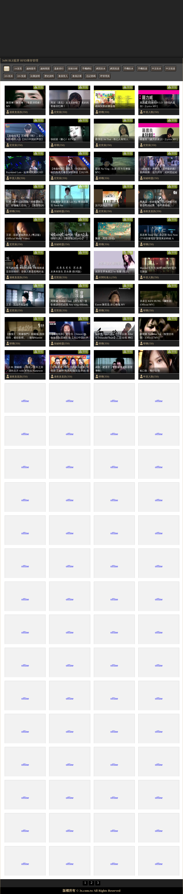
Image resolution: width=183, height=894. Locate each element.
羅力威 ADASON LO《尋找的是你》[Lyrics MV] (157, 104)
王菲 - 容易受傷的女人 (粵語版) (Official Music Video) (23, 236)
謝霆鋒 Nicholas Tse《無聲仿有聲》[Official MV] (157, 336)
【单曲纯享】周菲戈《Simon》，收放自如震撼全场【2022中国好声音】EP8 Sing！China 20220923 (69, 336)
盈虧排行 (59, 68)
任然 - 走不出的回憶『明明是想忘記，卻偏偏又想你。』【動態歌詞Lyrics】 (25, 203)
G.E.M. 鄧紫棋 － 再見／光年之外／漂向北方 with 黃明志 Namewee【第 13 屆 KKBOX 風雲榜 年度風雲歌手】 (25, 369)
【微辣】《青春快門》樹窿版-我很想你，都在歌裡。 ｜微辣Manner (25, 336)
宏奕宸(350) (60, 112)
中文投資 (170, 68)
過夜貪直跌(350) (18, 112)
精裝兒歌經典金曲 (105, 106)
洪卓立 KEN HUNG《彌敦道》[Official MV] (157, 303)
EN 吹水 (9, 76)
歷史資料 (49, 76)
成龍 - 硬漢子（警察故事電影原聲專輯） (113, 369)
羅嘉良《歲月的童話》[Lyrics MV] (159, 139)
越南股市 (31, 68)
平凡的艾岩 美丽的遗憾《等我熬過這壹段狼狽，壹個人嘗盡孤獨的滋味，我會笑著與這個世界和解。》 (25, 269)
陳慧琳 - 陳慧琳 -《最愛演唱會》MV (24, 104)
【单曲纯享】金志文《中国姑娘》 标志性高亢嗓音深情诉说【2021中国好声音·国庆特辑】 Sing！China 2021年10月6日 (69, 170)
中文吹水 (156, 68)
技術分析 (73, 68)
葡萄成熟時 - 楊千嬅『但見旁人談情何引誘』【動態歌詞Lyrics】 (69, 236)
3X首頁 (18, 68)
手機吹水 (128, 68)
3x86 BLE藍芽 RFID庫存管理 (20, 60)
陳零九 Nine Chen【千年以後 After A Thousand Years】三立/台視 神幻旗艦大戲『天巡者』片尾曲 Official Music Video (114, 336)
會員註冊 (77, 76)
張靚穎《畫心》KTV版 (63, 139)
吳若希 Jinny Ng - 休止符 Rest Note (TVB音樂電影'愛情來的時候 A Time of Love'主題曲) (159, 236)
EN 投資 (22, 76)
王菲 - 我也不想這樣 (17, 304)
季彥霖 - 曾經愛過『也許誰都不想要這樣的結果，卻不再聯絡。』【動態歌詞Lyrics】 (158, 203)
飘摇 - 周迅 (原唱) (105, 238)
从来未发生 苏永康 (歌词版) (66, 271)
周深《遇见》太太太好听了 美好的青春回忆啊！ (70, 104)
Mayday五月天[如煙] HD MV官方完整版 (158, 269)
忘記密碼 (91, 76)
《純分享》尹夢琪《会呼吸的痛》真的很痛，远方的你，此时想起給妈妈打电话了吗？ (158, 170)
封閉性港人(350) (108, 277)
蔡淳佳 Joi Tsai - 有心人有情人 (111, 139)
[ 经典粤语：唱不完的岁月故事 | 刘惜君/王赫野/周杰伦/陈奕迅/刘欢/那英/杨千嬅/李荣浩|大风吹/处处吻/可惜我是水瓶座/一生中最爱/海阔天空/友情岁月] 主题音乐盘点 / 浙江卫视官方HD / (70, 369)
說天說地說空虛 (104, 205)
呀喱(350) (104, 112)
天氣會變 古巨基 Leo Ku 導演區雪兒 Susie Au (69, 203)
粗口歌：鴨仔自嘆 (150, 370)
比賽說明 (35, 76)
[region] (91, 28)
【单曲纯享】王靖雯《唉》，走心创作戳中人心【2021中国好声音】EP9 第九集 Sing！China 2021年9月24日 (25, 137)
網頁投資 (114, 68)
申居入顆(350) (151, 112)
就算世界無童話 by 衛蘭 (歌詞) (112, 271)
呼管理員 (105, 76)
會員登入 (63, 76)
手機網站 (87, 68)
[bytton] (7, 68)
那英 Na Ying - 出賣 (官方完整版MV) (113, 170)
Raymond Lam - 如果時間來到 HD (24, 172)
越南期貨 (45, 68)
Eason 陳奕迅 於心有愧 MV (110, 304)
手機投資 (142, 68)
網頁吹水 (100, 68)
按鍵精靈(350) (151, 178)
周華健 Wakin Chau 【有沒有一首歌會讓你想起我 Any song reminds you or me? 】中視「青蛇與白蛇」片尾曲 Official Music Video (69, 303)
